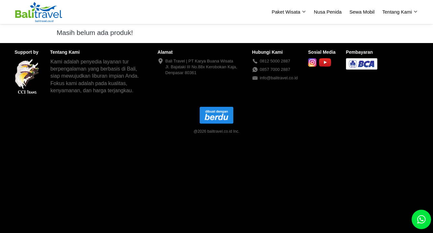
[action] (421, 219)
